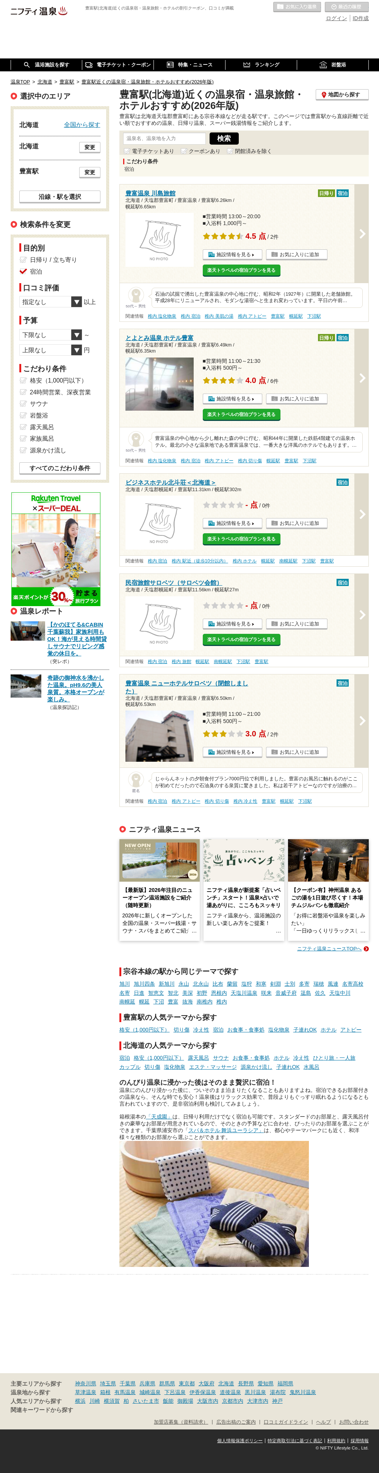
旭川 (124, 984)
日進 (139, 993)
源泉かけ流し (257, 1067)
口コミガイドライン (286, 1422)
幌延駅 (296, 316)
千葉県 (128, 1383)
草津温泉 (85, 1392)
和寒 (261, 984)
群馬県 (167, 1383)
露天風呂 (198, 1058)
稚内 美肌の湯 (219, 316)
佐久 (320, 993)
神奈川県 (85, 1383)
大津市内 (257, 1401)
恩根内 (219, 993)
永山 (184, 984)
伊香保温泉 (203, 1392)
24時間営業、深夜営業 (60, 392)
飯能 (168, 1401)
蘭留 (232, 984)
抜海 (187, 1002)
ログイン (336, 18)
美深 (187, 993)
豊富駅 (278, 316)
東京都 (187, 1383)
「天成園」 (159, 1117)
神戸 (277, 1401)
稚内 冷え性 (245, 801)
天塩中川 (340, 993)
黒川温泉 (255, 1392)
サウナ (221, 1058)
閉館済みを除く (253, 151)
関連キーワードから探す (42, 1410)
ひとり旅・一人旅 (334, 1058)
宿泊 (218, 1030)
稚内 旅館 (181, 661)
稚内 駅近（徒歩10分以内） (200, 561)
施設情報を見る (233, 254)
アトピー (351, 1030)
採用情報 (360, 1440)
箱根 (105, 1392)
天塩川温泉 (244, 993)
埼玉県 (108, 1383)
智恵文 (156, 993)
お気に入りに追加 (299, 254)
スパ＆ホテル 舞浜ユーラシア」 (226, 1130)
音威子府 (286, 993)
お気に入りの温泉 (297, 7)
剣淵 (275, 984)
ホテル (329, 1030)
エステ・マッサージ (213, 1067)
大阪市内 (207, 1401)
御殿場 (185, 1401)
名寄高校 (352, 984)
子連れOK (305, 1030)
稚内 (221, 1002)
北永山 (201, 984)
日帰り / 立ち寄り (53, 260)
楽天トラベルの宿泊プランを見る (241, 270)
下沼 (158, 1002)
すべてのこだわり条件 (60, 468)
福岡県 (285, 1383)
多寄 (304, 984)
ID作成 (361, 18)
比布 (218, 984)
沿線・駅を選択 (60, 196)
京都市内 (232, 1401)
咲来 (266, 993)
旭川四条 (144, 984)
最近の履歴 (347, 7)
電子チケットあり (153, 151)
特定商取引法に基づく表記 (295, 1440)
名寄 (124, 993)
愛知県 (266, 1383)
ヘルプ (323, 1422)
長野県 (246, 1383)
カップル (130, 1067)
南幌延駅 (288, 561)
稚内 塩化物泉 (162, 316)
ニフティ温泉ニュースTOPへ (329, 949)
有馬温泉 (125, 1392)
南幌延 (127, 1002)
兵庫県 (147, 1383)
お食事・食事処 (246, 1030)
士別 (290, 984)
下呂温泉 (175, 1392)
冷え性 (201, 1030)
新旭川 (167, 984)
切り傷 (182, 1030)
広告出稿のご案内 (236, 1422)
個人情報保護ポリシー (240, 1440)
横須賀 (112, 1401)
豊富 (173, 1002)
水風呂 (311, 1067)
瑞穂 (318, 984)
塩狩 (246, 984)
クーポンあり (205, 151)
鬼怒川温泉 (303, 1392)
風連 (333, 984)
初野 (202, 993)
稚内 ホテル (245, 561)
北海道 (226, 1383)
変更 (90, 147)
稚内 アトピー (252, 316)
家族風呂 (42, 438)
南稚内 (205, 1002)
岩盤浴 (39, 415)
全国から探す (82, 124)
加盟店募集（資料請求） (181, 1422)
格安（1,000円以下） (144, 1030)
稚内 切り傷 (250, 460)
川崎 (94, 1401)
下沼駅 (314, 316)
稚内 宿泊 (190, 316)
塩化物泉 (279, 1030)
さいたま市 (146, 1401)
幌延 (144, 1002)
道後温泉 (230, 1392)
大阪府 (207, 1383)
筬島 (306, 993)
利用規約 (336, 1440)
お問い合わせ (354, 1422)
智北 (173, 993)
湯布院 (278, 1392)
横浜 (80, 1401)
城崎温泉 (150, 1392)
